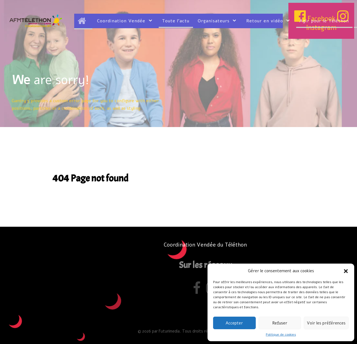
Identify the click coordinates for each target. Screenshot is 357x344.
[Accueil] (83, 21)
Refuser (279, 323)
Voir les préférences (326, 323)
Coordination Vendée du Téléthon (205, 245)
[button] (346, 271)
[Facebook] (197, 290)
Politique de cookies (281, 334)
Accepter (234, 323)
